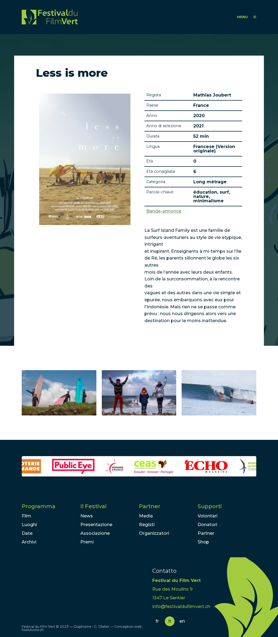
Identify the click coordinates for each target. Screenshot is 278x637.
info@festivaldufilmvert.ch (181, 606)
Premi (87, 542)
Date (27, 533)
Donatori (207, 524)
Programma (38, 506)
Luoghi (29, 524)
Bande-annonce (163, 211)
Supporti (210, 506)
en (182, 621)
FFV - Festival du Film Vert (49, 17)
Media (146, 515)
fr (157, 621)
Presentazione (96, 524)
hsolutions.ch (33, 630)
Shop (203, 542)
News (86, 515)
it (169, 621)
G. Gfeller (101, 627)
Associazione (95, 533)
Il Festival (93, 506)
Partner (149, 506)
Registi (146, 524)
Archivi (29, 542)
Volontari (207, 515)
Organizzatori (154, 533)
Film (26, 515)
